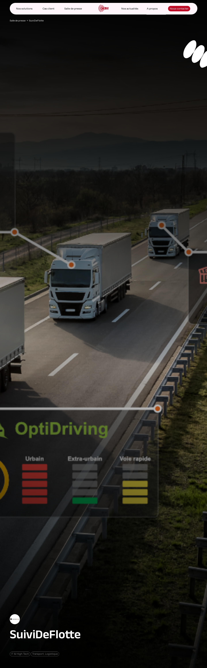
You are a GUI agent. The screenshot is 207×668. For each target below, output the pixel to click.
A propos (152, 8)
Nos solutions (24, 8)
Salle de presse (73, 8)
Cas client (48, 8)
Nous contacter (179, 8)
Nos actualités (129, 8)
